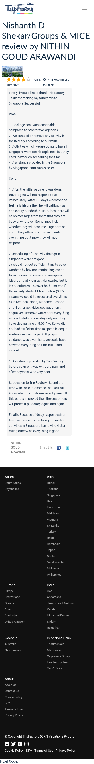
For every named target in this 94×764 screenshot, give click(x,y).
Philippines (54, 574)
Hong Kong (54, 507)
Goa (49, 591)
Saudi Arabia (55, 562)
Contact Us (12, 691)
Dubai (51, 483)
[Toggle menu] (84, 8)
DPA (7, 703)
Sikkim (51, 621)
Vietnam (52, 519)
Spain (8, 609)
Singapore (53, 495)
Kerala (51, 609)
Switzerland (12, 597)
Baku (50, 538)
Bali (49, 501)
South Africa (13, 483)
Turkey (51, 531)
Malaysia (53, 568)
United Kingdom (15, 621)
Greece (9, 603)
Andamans (54, 597)
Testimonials (55, 644)
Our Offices (54, 668)
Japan (51, 550)
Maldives (53, 513)
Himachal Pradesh (59, 615)
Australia (10, 644)
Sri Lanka (53, 525)
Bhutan (51, 556)
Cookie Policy (13, 697)
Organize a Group (58, 656)
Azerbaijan (11, 615)
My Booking (54, 650)
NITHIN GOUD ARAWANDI (19, 447)
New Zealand (13, 650)
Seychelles (12, 489)
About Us (11, 685)
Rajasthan (53, 627)
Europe (9, 591)
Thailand (52, 489)
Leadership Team (58, 662)
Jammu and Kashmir (60, 603)
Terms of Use (14, 709)
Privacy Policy (14, 715)
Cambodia (53, 544)
